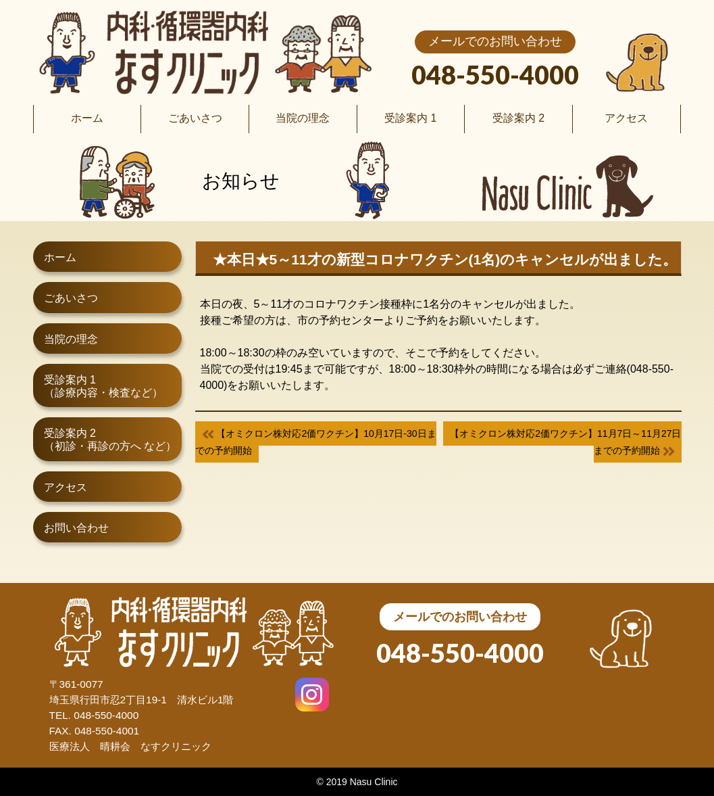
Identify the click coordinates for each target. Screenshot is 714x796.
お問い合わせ (76, 528)
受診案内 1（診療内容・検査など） (103, 386)
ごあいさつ (71, 298)
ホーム (60, 257)
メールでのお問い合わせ (495, 41)
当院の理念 (71, 339)
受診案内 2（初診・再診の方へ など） (110, 439)
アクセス (65, 487)
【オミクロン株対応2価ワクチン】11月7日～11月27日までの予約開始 (565, 442)
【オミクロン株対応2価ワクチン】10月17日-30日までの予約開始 (315, 442)
